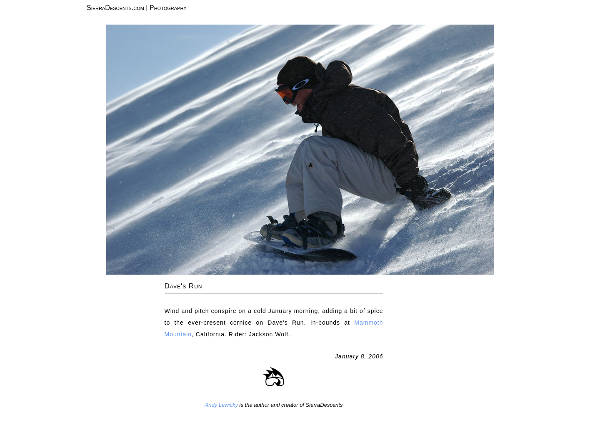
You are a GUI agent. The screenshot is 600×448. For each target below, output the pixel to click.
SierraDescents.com (115, 7)
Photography (168, 7)
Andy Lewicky (221, 405)
